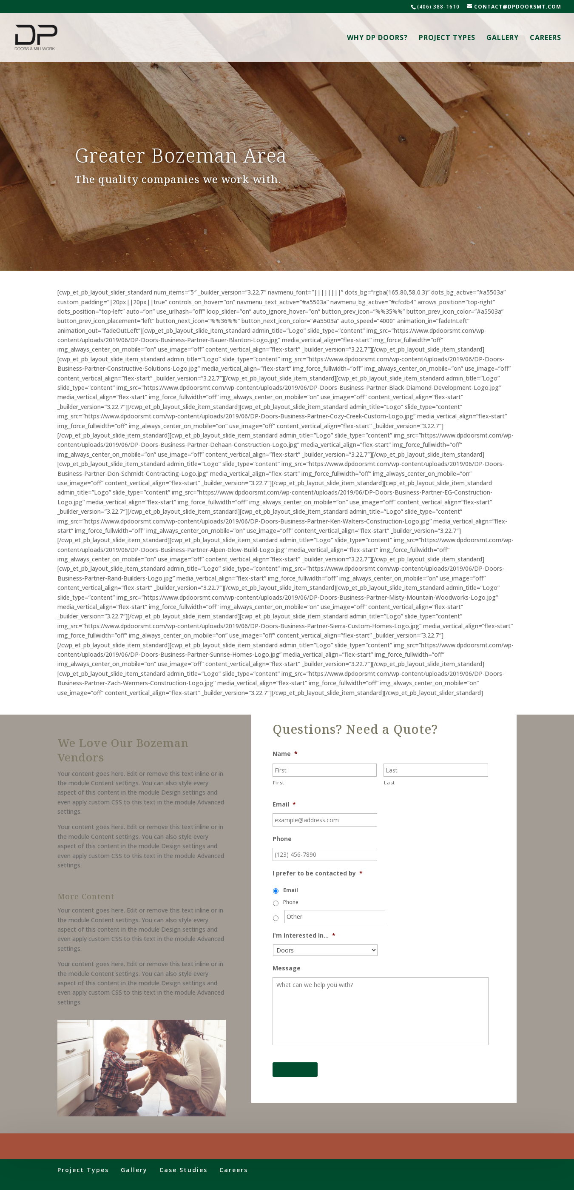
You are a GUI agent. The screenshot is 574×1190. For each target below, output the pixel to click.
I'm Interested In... (304, 935)
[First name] (325, 770)
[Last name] (436, 770)
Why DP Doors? (377, 38)
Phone (282, 839)
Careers (545, 38)
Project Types (447, 38)
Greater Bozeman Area (181, 156)
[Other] (334, 916)
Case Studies (183, 1170)
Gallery (502, 38)
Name (285, 754)
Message (287, 968)
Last (389, 782)
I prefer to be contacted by (318, 873)
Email (284, 804)
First (278, 782)
